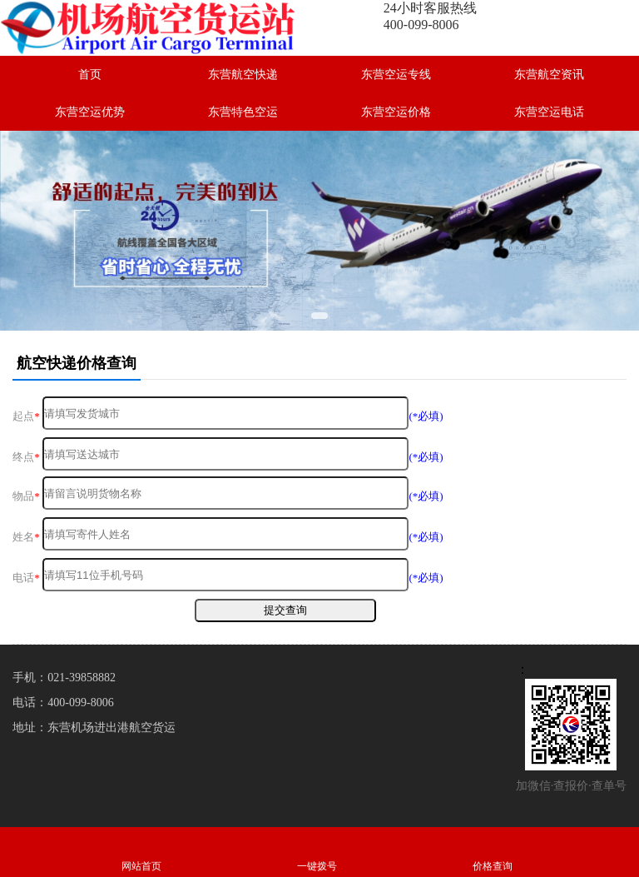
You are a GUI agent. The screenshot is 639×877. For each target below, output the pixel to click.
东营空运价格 (396, 112)
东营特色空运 (243, 112)
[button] (319, 315)
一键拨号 (316, 851)
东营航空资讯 (549, 74)
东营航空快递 (243, 74)
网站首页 (141, 851)
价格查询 (492, 851)
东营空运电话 (549, 112)
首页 (90, 74)
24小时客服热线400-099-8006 (430, 16)
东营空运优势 (90, 112)
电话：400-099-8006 (62, 702)
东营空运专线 (396, 74)
